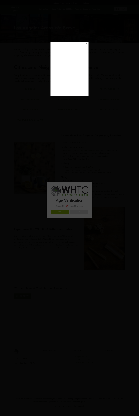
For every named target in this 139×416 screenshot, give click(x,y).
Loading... (69, 223)
